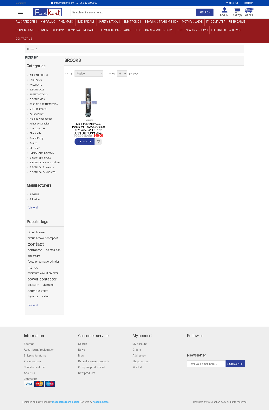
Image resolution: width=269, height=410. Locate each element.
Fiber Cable (237, 21)
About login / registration (39, 349)
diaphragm (34, 255)
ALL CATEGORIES (26, 21)
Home (31, 49)
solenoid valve (38, 291)
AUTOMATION (37, 114)
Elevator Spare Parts (115, 30)
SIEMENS (34, 194)
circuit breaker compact (43, 238)
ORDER (249, 15)
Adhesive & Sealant (40, 123)
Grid (234, 73)
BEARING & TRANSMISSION (161, 21)
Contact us (24, 38)
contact (36, 244)
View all (33, 207)
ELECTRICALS (86, 21)
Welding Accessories (41, 118)
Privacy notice (32, 361)
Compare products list (91, 367)
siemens (48, 284)
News (81, 349)
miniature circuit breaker (43, 273)
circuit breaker (37, 232)
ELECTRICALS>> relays (192, 30)
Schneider (35, 199)
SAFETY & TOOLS (109, 21)
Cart (237, 15)
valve (45, 296)
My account (140, 343)
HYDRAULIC (48, 21)
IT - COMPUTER (215, 21)
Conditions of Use (34, 367)
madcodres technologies (65, 402)
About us (29, 373)
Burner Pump (25, 30)
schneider (33, 284)
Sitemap (29, 343)
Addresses (139, 355)
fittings (33, 267)
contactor (35, 250)
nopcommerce (100, 402)
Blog (81, 355)
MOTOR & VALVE (192, 21)
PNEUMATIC (66, 21)
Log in (224, 15)
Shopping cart (141, 361)
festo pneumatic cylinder (43, 261)
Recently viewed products (94, 361)
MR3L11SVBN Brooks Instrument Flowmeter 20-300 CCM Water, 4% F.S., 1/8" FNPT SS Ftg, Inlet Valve (88, 129)
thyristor (33, 296)
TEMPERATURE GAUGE (82, 30)
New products (86, 373)
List (241, 73)
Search (82, 343)
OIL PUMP (58, 30)
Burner (43, 30)
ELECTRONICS (132, 21)
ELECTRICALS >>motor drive (154, 30)
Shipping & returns (35, 355)
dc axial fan (53, 250)
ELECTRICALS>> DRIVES (226, 30)
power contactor (42, 279)
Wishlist (137, 367)
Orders (137, 349)
